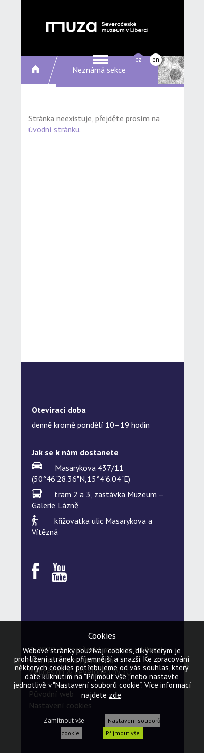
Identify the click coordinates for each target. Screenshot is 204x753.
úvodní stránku (53, 129)
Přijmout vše (123, 733)
